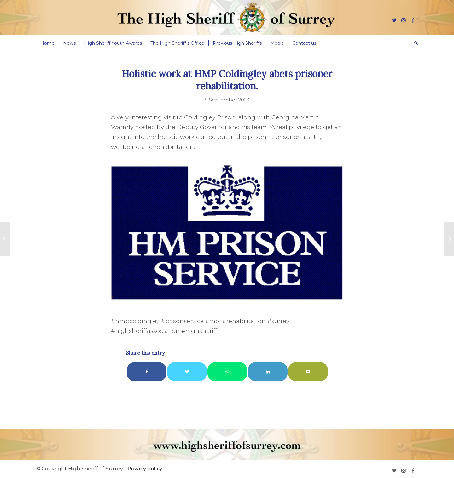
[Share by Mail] (308, 371)
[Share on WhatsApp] (227, 371)
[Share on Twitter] (187, 371)
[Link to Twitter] (394, 20)
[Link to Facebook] (413, 20)
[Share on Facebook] (146, 371)
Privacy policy (144, 469)
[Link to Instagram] (403, 20)
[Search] (414, 43)
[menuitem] (47, 43)
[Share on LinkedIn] (268, 371)
